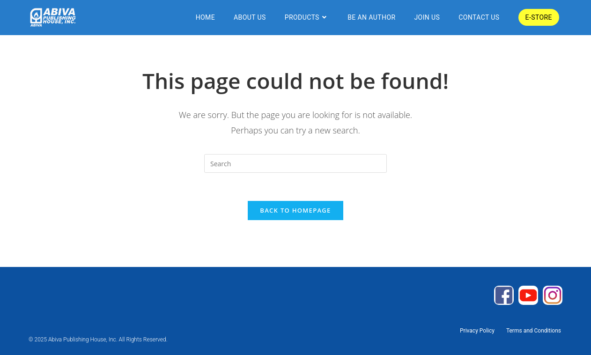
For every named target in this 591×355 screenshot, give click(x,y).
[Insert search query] (295, 163)
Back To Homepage (295, 210)
